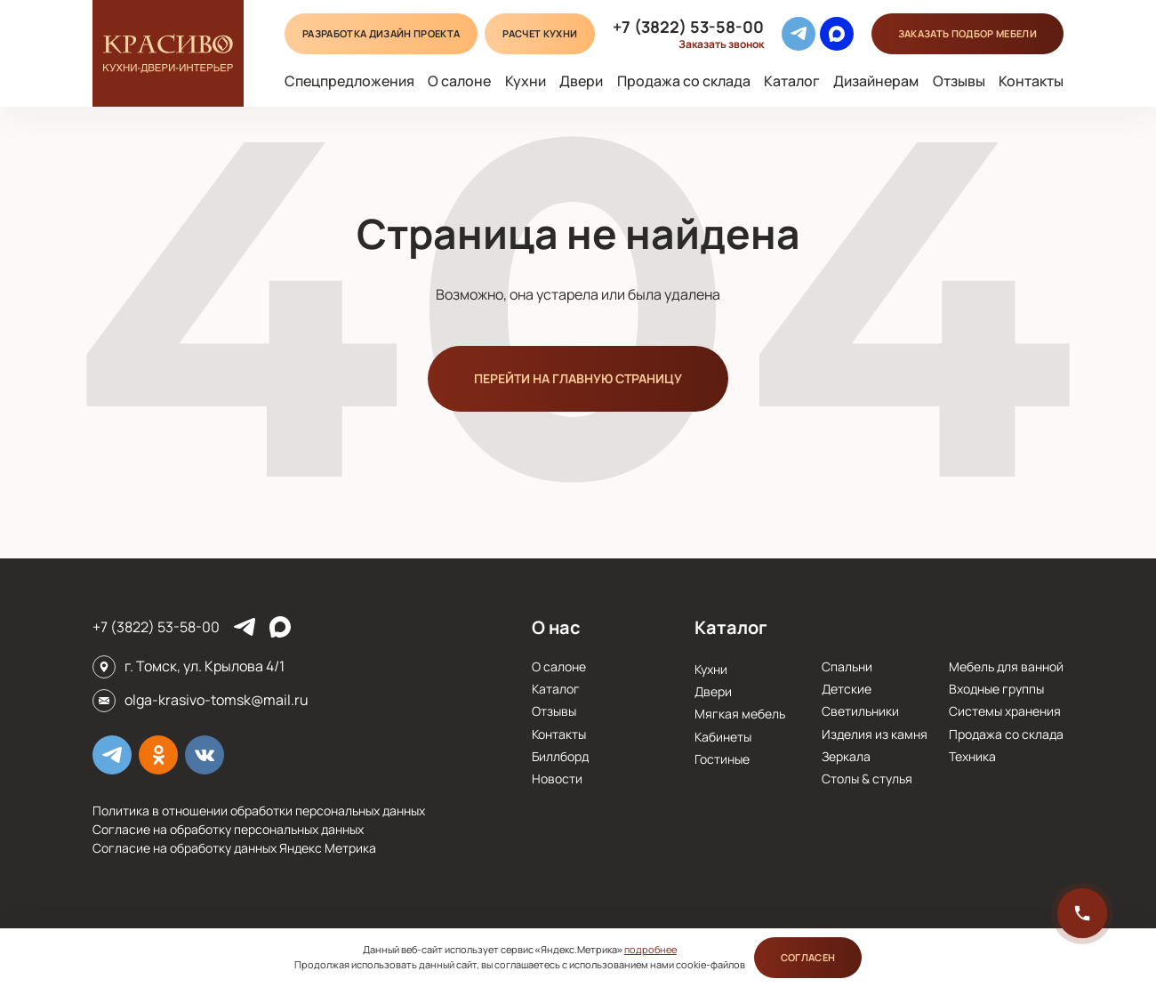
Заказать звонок (721, 44)
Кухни (525, 81)
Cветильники (860, 710)
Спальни (847, 666)
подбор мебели (967, 33)
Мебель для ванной (1006, 666)
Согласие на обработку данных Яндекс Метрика (234, 847)
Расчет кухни (539, 33)
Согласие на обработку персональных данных (228, 829)
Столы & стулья (867, 778)
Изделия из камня (874, 734)
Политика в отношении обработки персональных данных (258, 810)
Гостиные (722, 758)
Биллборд (560, 756)
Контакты (1031, 81)
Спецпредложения (349, 81)
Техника (972, 756)
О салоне (459, 81)
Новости (557, 778)
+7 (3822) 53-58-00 (688, 26)
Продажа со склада (684, 81)
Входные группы (996, 688)
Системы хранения (1005, 710)
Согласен (808, 957)
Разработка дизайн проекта (381, 33)
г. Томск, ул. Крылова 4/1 (204, 666)
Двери (581, 81)
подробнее (650, 949)
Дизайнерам (876, 81)
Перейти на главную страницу (578, 378)
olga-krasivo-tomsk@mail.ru (216, 700)
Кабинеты (722, 736)
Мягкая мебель (739, 713)
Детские (846, 688)
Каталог (792, 81)
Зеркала (846, 756)
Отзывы (959, 81)
